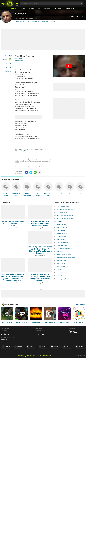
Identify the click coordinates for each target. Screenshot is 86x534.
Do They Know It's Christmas (65, 218)
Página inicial (18, 18)
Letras (17, 21)
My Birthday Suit (61, 236)
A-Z (39, 8)
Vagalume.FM (69, 8)
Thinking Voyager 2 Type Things (66, 257)
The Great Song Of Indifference (66, 209)
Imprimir (7, 71)
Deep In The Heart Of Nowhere (65, 215)
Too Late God (60, 251)
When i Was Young (62, 245)
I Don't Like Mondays (63, 206)
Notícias (47, 8)
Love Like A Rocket (62, 212)
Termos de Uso (40, 333)
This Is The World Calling (64, 254)
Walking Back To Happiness (65, 248)
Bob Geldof (21, 13)
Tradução (7, 59)
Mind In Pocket (61, 230)
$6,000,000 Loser (62, 227)
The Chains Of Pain (62, 267)
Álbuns (22, 21)
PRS (35, 149)
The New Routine (61, 233)
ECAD (16, 154)
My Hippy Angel (61, 279)
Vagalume (9, 3)
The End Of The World (63, 263)
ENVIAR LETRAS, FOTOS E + (77, 16)
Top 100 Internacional (7, 337)
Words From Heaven (62, 242)
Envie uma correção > (35, 167)
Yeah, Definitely (61, 239)
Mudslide (59, 221)
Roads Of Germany (62, 273)
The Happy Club (61, 260)
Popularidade (44, 21)
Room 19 (59, 270)
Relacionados (35, 21)
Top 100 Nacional (6, 335)
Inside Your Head (61, 224)
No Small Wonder (61, 276)
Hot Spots (57, 8)
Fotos (27, 21)
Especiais (4, 331)
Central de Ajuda (40, 331)
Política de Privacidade (42, 335)
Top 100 (22, 8)
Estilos (31, 8)
